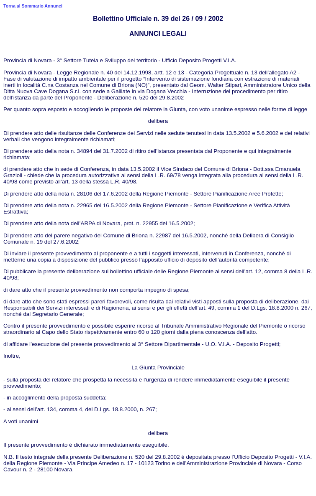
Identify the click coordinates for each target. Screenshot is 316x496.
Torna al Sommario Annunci (32, 5)
